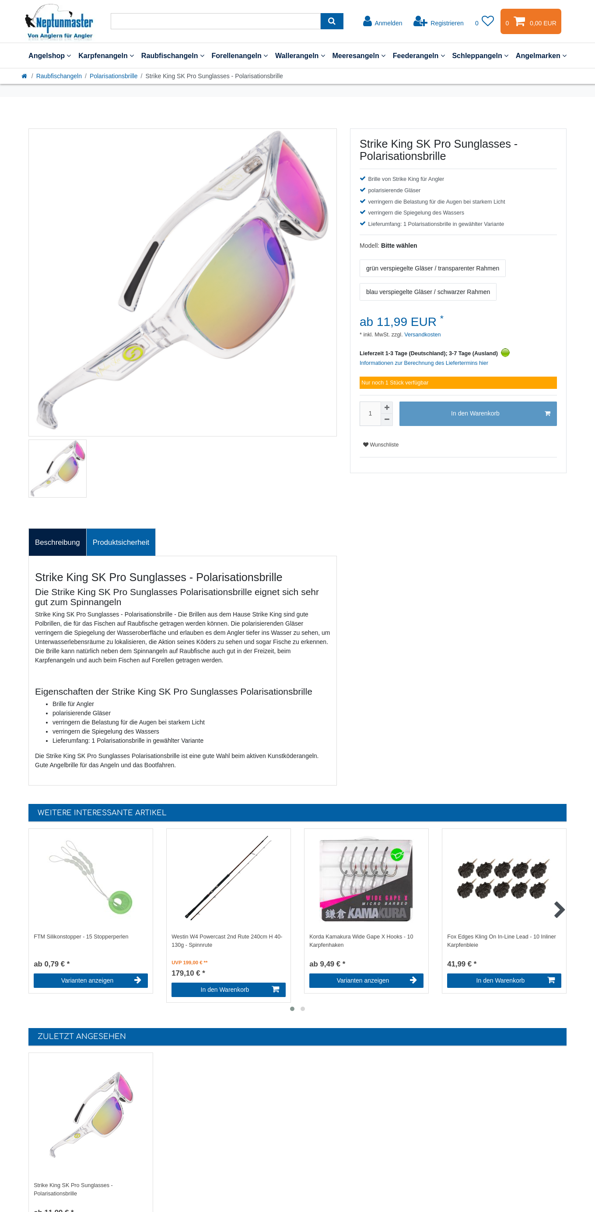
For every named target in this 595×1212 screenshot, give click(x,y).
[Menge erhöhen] (387, 408)
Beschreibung (57, 542)
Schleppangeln (480, 55)
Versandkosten (422, 335)
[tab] (57, 542)
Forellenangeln (239, 55)
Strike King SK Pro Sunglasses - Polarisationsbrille (73, 1189)
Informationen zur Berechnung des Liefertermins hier (424, 363)
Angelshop (49, 55)
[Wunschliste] (484, 21)
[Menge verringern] (387, 420)
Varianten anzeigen (101, 980)
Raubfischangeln (172, 55)
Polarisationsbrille (114, 76)
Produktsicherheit (121, 542)
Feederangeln (419, 55)
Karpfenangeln (106, 55)
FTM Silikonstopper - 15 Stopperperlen (81, 937)
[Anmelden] (382, 21)
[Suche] (332, 21)
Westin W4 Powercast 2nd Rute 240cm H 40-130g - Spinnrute (227, 941)
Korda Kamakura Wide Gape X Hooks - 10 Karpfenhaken (361, 941)
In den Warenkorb (500, 414)
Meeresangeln (358, 55)
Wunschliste (381, 445)
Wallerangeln (300, 55)
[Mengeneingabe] (370, 414)
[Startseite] (24, 76)
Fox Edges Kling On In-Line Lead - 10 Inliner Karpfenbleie (501, 941)
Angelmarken (541, 55)
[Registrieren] (439, 21)
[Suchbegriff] (216, 21)
